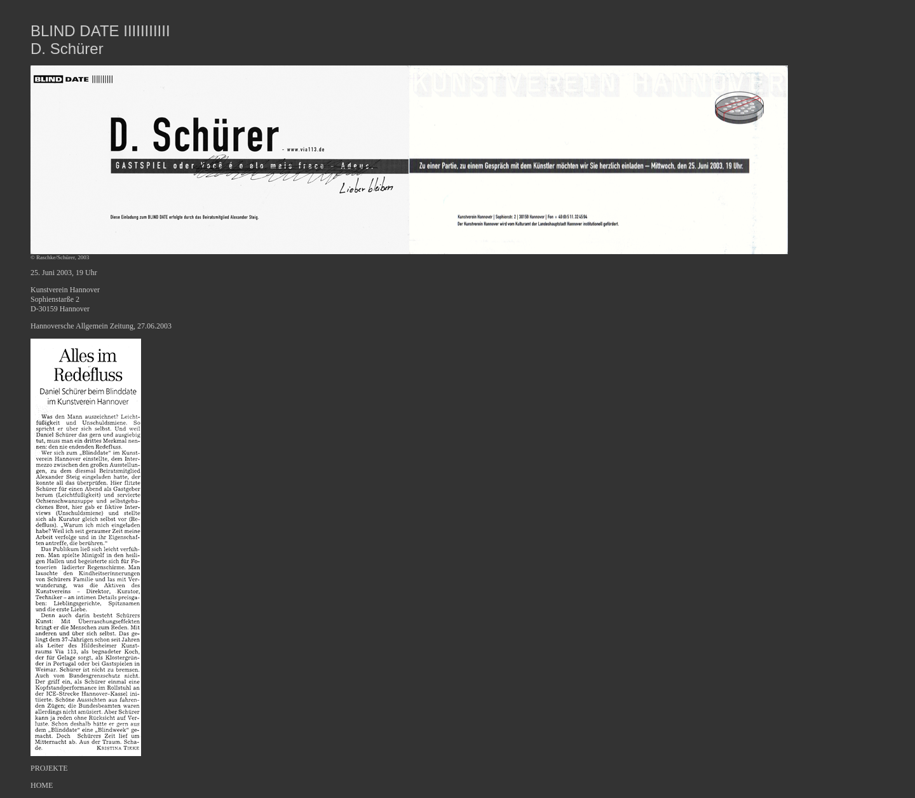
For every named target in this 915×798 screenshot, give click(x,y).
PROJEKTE (49, 768)
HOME (41, 785)
